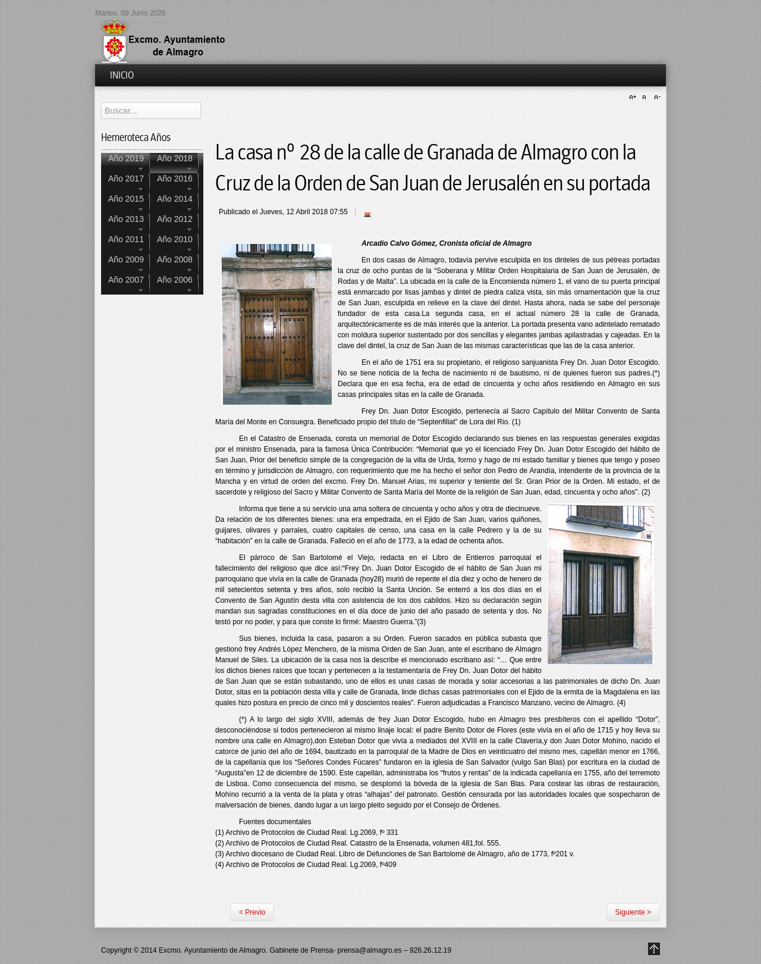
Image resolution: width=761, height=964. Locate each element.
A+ (634, 97)
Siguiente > (633, 912)
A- (655, 97)
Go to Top (654, 949)
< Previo (252, 912)
